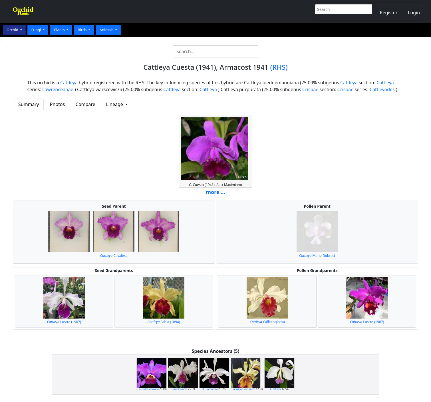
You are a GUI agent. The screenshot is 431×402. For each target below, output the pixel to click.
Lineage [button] (115, 104)
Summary (28, 104)
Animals (107, 29)
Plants (60, 29)
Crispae (310, 89)
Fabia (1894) (163, 321)
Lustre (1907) (64, 321)
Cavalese (114, 255)
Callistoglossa (267, 321)
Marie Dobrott (317, 255)
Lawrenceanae (57, 89)
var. (243, 389)
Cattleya (69, 82)
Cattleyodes (382, 89)
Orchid (13, 29)
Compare (85, 104)
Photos (57, 104)
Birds (83, 29)
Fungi (36, 29)
